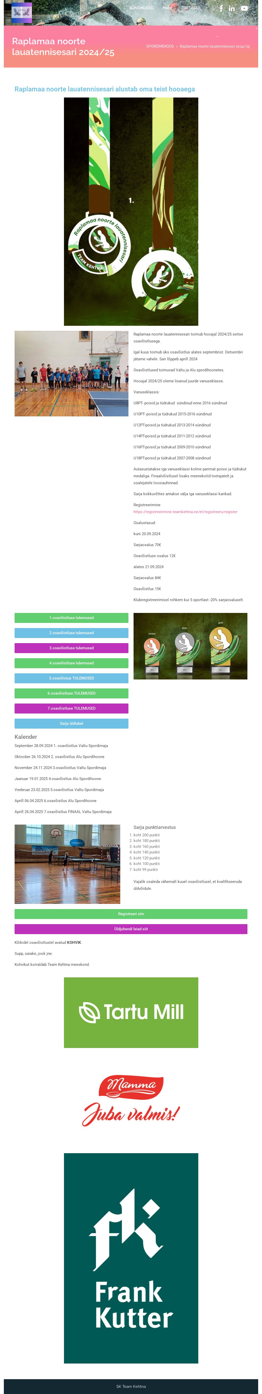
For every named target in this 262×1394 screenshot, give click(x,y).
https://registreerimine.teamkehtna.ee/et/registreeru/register (185, 512)
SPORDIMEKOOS (160, 46)
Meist (167, 8)
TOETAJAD (190, 8)
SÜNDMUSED (141, 8)
